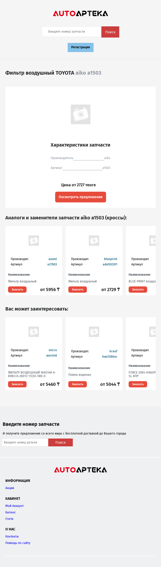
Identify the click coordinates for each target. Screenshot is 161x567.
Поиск (110, 32)
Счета (9, 519)
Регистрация (80, 47)
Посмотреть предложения (80, 197)
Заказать (17, 289)
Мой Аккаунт (14, 506)
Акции (9, 488)
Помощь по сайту (17, 543)
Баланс (10, 512)
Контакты (12, 536)
